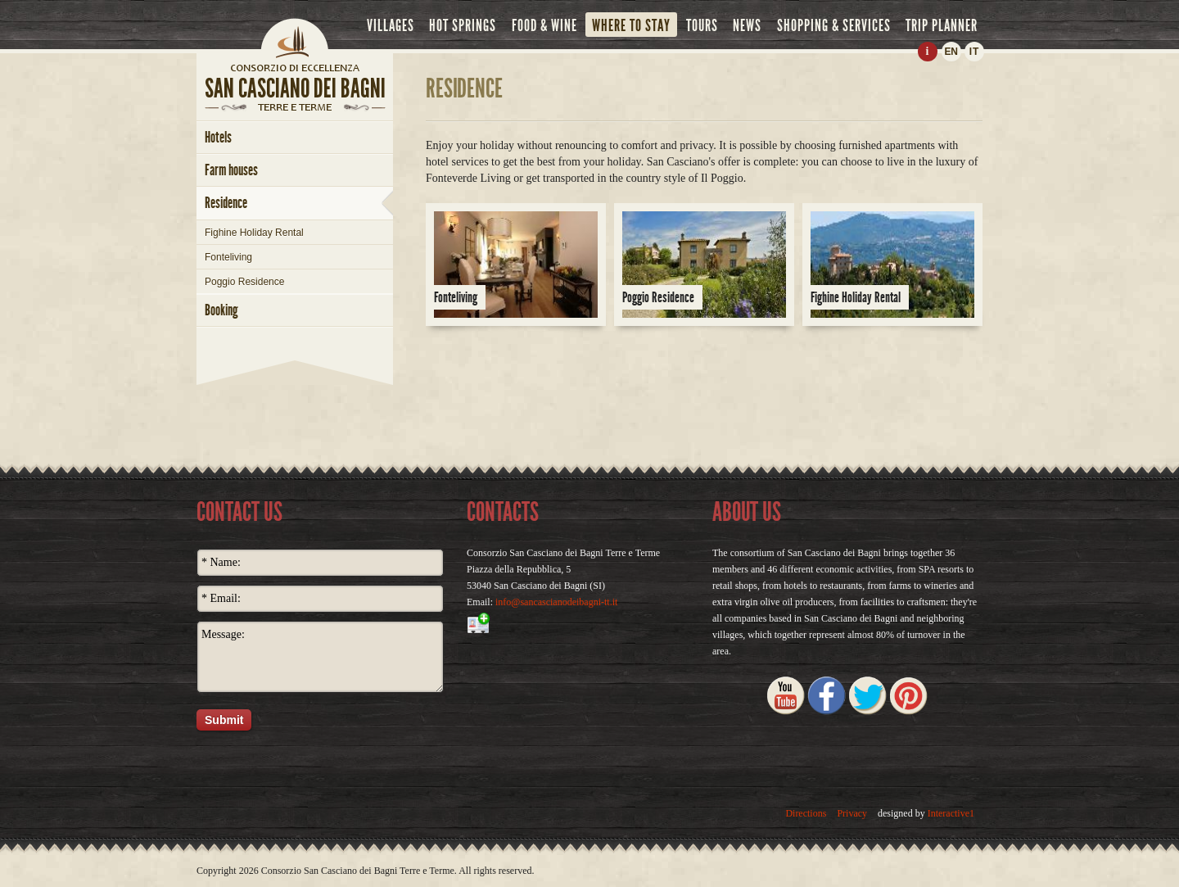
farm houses (231, 170)
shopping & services (834, 25)
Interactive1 (951, 813)
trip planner (942, 25)
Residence (226, 202)
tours (702, 25)
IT (974, 51)
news (747, 25)
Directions (805, 813)
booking (221, 310)
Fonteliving (228, 257)
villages (390, 25)
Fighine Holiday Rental (254, 232)
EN (950, 51)
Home (295, 37)
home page (294, 67)
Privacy (852, 813)
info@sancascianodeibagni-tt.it (556, 602)
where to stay (631, 25)
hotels (218, 137)
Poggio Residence (244, 281)
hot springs (462, 25)
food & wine (544, 25)
